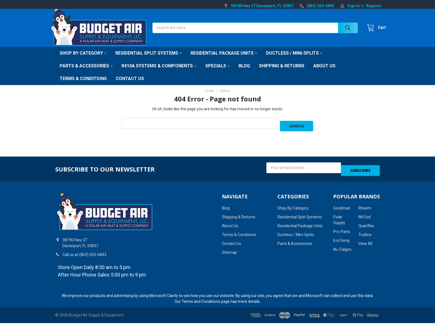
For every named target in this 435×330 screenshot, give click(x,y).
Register (374, 6)
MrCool (364, 217)
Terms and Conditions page (206, 302)
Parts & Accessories (86, 72)
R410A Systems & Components (159, 72)
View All (365, 244)
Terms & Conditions (83, 84)
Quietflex (366, 226)
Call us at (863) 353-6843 (84, 255)
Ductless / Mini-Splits (294, 59)
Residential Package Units (224, 59)
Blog (244, 72)
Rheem (364, 208)
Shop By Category (83, 59)
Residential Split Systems (148, 59)
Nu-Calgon (342, 250)
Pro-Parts (341, 232)
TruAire (364, 235)
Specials (217, 72)
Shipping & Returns (281, 72)
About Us (324, 72)
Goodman (341, 208)
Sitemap (229, 253)
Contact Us (130, 84)
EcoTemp (341, 241)
